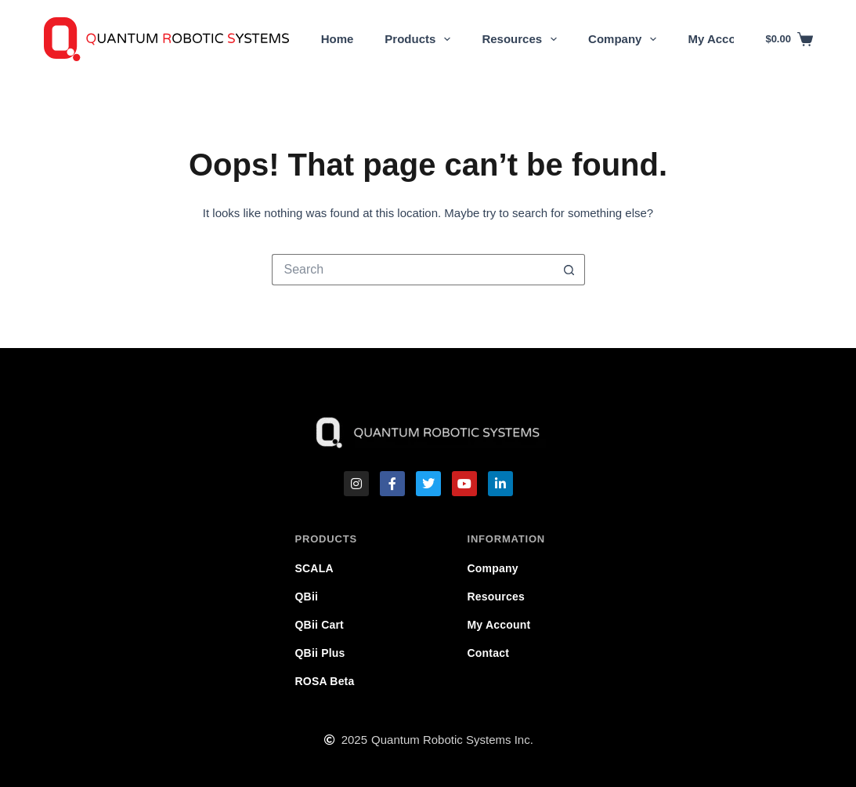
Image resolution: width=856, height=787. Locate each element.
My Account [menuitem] (720, 38)
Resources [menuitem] (522, 39)
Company (493, 568)
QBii (307, 596)
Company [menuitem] (625, 39)
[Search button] (569, 269)
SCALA (314, 568)
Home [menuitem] (337, 38)
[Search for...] (413, 269)
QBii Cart (319, 624)
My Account (499, 624)
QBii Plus (320, 653)
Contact (489, 653)
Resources (496, 596)
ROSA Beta (325, 681)
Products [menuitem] (421, 39)
